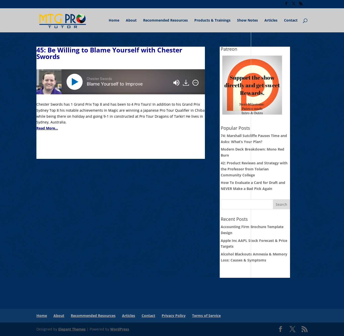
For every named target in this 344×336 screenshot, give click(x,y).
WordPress (119, 329)
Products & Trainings (212, 21)
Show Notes (247, 21)
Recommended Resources (165, 21)
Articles (270, 21)
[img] (195, 83)
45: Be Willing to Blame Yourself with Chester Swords (109, 53)
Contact (291, 21)
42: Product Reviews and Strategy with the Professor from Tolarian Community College (254, 169)
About (131, 21)
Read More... (47, 128)
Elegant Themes (72, 329)
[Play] (75, 82)
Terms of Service (206, 315)
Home (114, 21)
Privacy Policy (174, 315)
